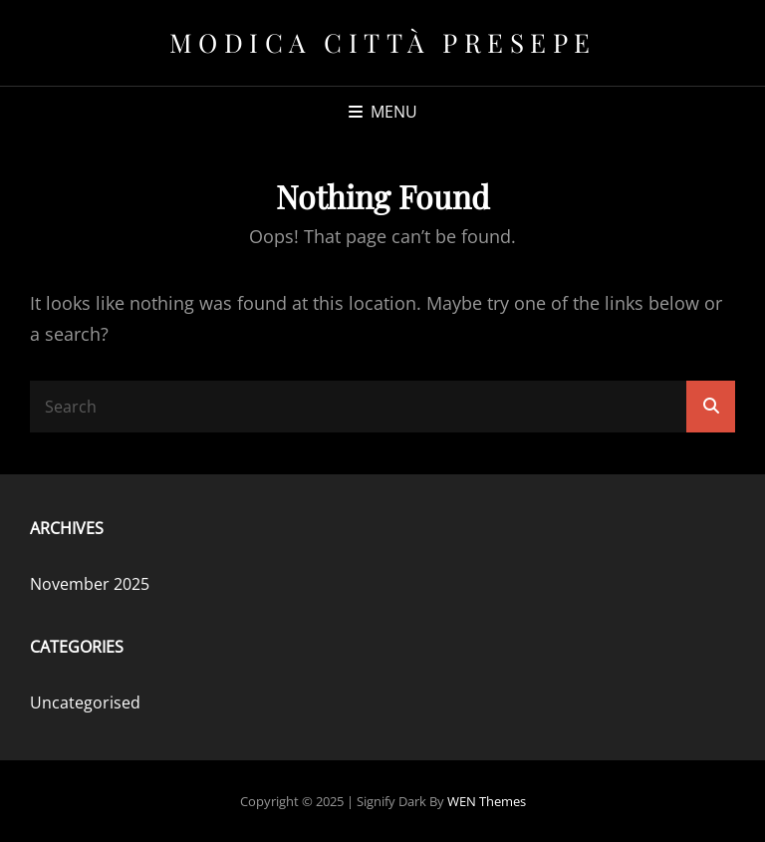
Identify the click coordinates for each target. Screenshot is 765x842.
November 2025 (89, 584)
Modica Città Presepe (383, 42)
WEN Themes (486, 801)
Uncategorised (85, 702)
